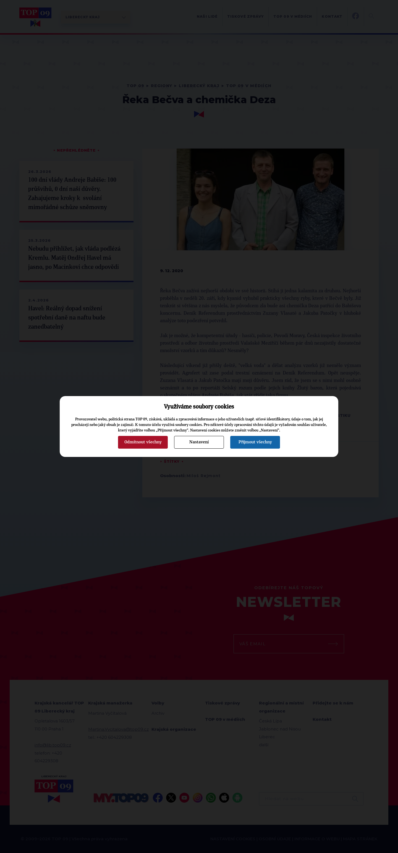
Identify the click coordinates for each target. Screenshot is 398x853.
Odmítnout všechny (143, 442)
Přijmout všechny (255, 442)
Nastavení (199, 442)
